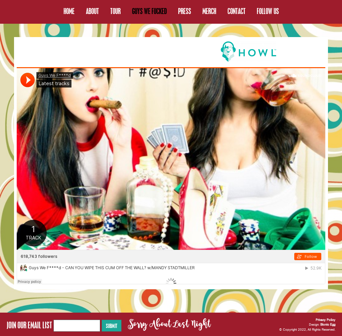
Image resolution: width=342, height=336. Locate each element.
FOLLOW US (268, 11)
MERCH (209, 11)
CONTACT (236, 11)
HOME (68, 11)
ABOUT (92, 11)
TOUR (115, 11)
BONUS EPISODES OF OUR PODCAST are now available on (141, 51)
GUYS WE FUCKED (149, 11)
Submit (111, 325)
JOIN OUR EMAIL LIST (29, 325)
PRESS (184, 11)
